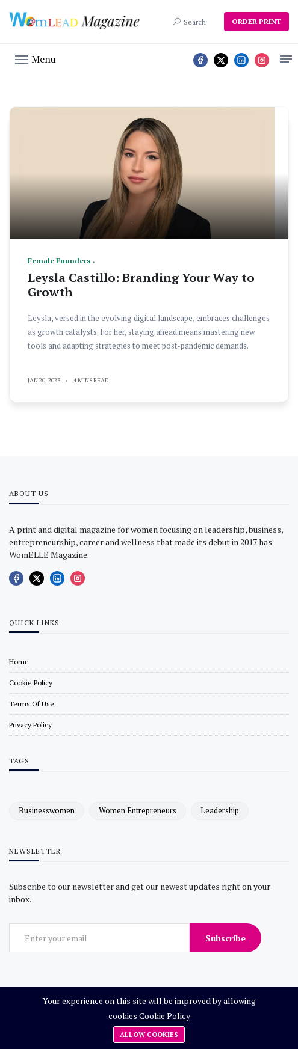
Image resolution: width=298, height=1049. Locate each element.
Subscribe (225, 938)
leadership (219, 810)
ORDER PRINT (256, 21)
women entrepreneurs (137, 810)
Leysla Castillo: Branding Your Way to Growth (141, 284)
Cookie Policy (164, 1015)
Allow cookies (149, 1034)
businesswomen (47, 810)
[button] (35, 58)
